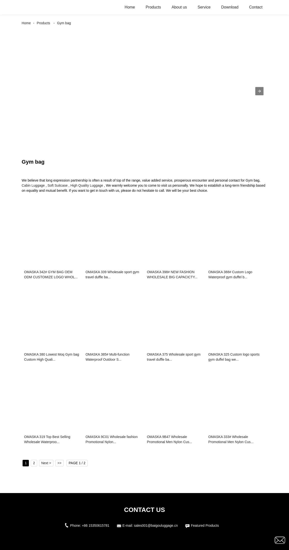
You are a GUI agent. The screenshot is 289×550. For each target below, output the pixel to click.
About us (179, 7)
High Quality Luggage (86, 185)
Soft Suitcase (58, 185)
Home (130, 7)
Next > (46, 463)
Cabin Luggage (33, 185)
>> (59, 463)
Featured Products (205, 525)
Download (229, 7)
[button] (259, 91)
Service (204, 7)
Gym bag (64, 23)
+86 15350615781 (95, 525)
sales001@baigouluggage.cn (156, 525)
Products (153, 7)
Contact (256, 7)
